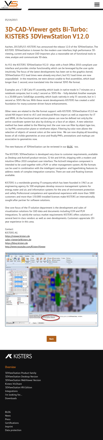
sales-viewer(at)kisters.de (18, 239)
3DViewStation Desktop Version (21, 376)
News (8, 415)
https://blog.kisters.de (16, 243)
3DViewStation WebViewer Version (23, 380)
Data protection (13, 430)
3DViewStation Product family (20, 372)
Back (51, 338)
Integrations (11, 391)
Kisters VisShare (13, 383)
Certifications (12, 422)
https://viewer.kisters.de (17, 236)
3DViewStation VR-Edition (18, 387)
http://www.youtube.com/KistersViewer (25, 246)
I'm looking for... (13, 394)
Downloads (11, 398)
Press (7, 419)
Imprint (9, 426)
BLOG (70, 146)
